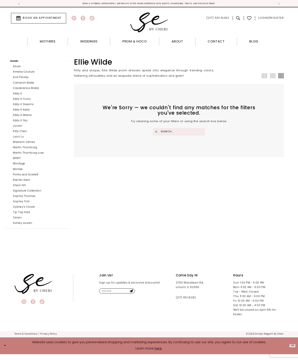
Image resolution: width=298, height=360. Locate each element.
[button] (271, 19)
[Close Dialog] (6, 351)
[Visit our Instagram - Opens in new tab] (74, 19)
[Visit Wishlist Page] (249, 19)
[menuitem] (38, 19)
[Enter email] (127, 298)
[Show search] (238, 19)
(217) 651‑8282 (186, 303)
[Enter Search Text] (179, 133)
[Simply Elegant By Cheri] (149, 23)
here (158, 354)
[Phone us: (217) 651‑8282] (217, 19)
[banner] (33, 290)
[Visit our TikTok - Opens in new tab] (92, 19)
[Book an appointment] (38, 19)
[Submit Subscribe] (150, 298)
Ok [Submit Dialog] (291, 351)
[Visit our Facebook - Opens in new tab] (83, 19)
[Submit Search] (157, 133)
